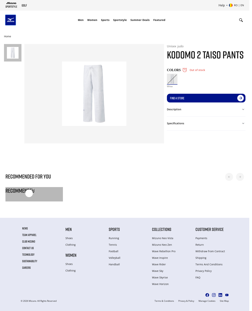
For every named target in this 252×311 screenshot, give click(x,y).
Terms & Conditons (164, 301)
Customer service (209, 229)
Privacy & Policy (186, 301)
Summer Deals (140, 20)
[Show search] (241, 20)
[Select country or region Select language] (236, 5)
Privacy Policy (203, 271)
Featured (159, 20)
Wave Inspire (160, 258)
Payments (201, 238)
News (25, 228)
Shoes (69, 238)
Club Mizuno (28, 241)
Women (92, 20)
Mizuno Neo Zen (162, 244)
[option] (172, 79)
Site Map (224, 301)
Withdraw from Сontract (210, 251)
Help (222, 5)
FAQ (197, 277)
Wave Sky (157, 271)
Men (81, 20)
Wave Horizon (160, 284)
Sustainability (29, 261)
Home (7, 36)
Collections (161, 229)
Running (114, 238)
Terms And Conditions (209, 264)
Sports (105, 20)
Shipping (200, 258)
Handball (114, 264)
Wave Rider (159, 264)
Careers (26, 268)
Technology (28, 254)
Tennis (113, 244)
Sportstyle (120, 20)
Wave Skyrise (160, 277)
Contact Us (28, 248)
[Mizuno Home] (11, 5)
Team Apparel (29, 235)
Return (199, 244)
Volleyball (114, 258)
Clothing (70, 244)
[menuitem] (80, 20)
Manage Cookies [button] (207, 301)
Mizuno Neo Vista (162, 238)
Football (113, 251)
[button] (229, 177)
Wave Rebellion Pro (163, 251)
